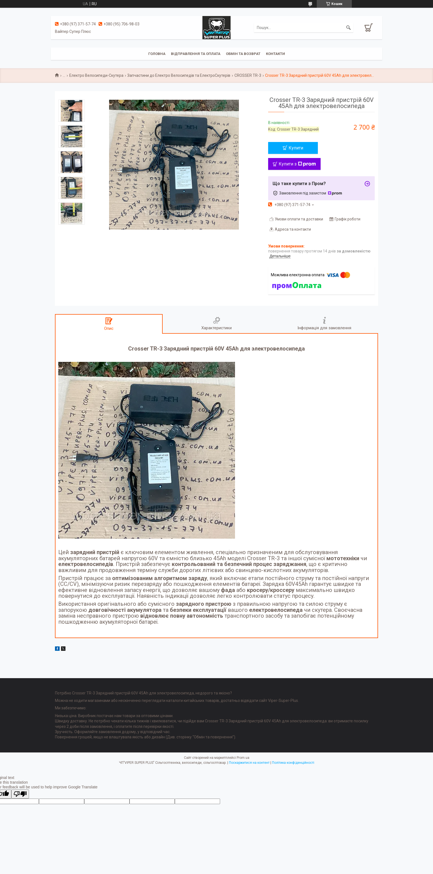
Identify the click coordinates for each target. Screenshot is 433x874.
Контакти (275, 54)
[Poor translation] (20, 794)
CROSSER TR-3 (247, 75)
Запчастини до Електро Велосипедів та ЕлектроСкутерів (178, 75)
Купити (296, 148)
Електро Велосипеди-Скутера (96, 75)
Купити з (297, 164)
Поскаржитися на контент (249, 763)
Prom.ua (243, 758)
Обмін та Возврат (243, 54)
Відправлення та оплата (195, 54)
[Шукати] (348, 27)
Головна (156, 54)
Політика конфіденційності (293, 763)
